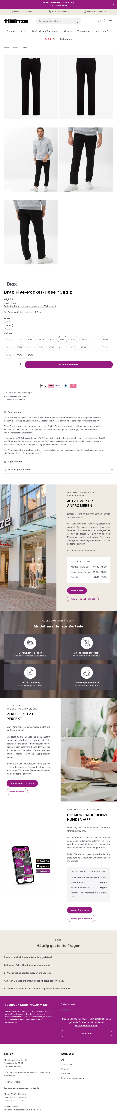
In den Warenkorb (69, 364)
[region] (58, 163)
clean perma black (8, 325)
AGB (20, 1019)
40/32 (51, 347)
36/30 (51, 339)
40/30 (74, 340)
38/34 (19, 355)
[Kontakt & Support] (95, 12)
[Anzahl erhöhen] (20, 364)
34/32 (8, 347)
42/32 (61, 347)
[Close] (114, 4)
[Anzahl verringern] (7, 364)
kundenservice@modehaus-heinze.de (22, 1110)
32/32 (94, 339)
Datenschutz (66, 1064)
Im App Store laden (80, 910)
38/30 (62, 339)
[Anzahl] (14, 364)
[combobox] (53, 21)
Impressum (65, 1073)
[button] (58, 412)
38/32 (41, 348)
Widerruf (65, 1069)
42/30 (84, 339)
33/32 (105, 339)
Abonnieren (86, 1033)
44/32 (73, 348)
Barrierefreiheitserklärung (72, 1078)
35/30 (41, 339)
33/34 (83, 347)
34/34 (94, 347)
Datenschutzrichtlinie (89, 1022)
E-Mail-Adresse (69, 1004)
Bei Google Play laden (81, 918)
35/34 (105, 348)
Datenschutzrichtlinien (35, 1019)
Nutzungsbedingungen (86, 1025)
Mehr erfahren (17, 791)
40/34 (30, 355)
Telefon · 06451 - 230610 (83, 599)
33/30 (19, 339)
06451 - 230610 (11, 1106)
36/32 (29, 347)
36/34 (10, 356)
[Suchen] (76, 21)
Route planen (77, 591)
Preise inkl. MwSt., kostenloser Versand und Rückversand (30, 306)
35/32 (19, 347)
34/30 (30, 339)
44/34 (10, 340)
